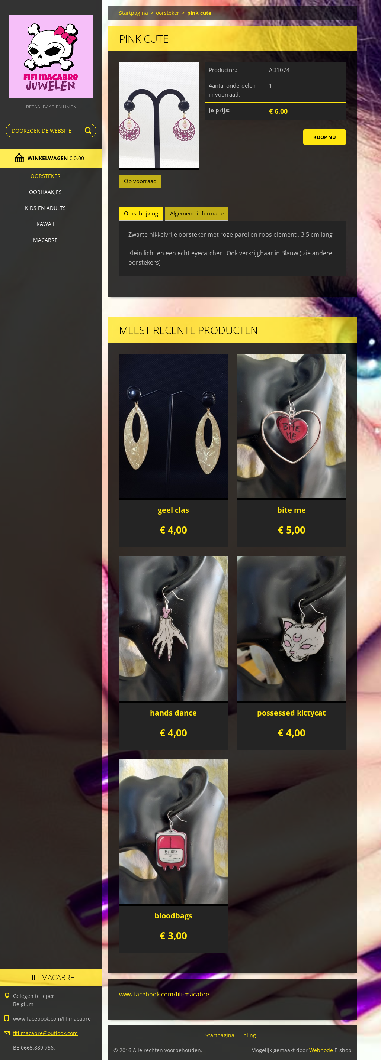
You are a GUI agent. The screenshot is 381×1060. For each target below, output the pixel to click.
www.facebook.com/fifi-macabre (164, 994)
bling (249, 1035)
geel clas (173, 510)
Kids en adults (45, 207)
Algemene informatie (197, 213)
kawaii (45, 223)
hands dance (173, 713)
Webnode (321, 1050)
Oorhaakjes (45, 191)
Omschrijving (141, 213)
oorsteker (46, 175)
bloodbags (173, 916)
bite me (291, 510)
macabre (45, 239)
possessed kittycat (291, 713)
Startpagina (133, 12)
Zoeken (89, 130)
